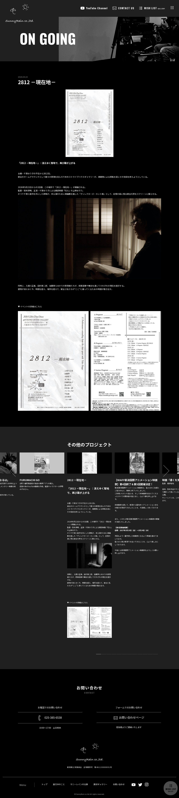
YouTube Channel (97, 8)
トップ (44, 784)
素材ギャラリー (100, 784)
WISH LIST (154, 8)
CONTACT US (126, 8)
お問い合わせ (119, 784)
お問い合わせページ (129, 717)
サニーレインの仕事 (79, 784)
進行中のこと (59, 784)
